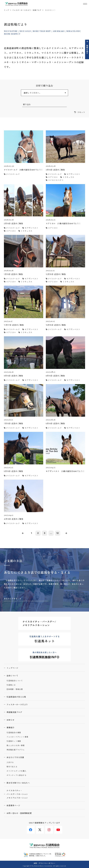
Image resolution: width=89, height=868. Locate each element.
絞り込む (27, 104)
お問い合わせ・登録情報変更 (19, 813)
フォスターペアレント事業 (17, 737)
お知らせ (10, 719)
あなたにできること (12, 598)
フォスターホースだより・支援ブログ (26, 10)
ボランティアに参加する (16, 775)
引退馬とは (11, 685)
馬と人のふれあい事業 (16, 745)
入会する (10, 762)
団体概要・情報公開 (15, 689)
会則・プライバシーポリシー (44, 863)
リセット (81, 112)
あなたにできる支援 (15, 757)
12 (57, 533)
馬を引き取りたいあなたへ (18, 782)
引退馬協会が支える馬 (16, 696)
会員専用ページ (13, 805)
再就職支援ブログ (14, 712)
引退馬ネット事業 (14, 741)
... (51, 533)
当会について (12, 675)
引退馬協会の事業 (14, 733)
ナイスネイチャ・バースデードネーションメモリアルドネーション (17, 794)
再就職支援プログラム (16, 750)
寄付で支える (12, 767)
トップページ (12, 668)
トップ (6, 10)
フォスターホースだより (17, 704)
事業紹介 (10, 727)
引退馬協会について (15, 681)
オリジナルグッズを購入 (16, 771)
